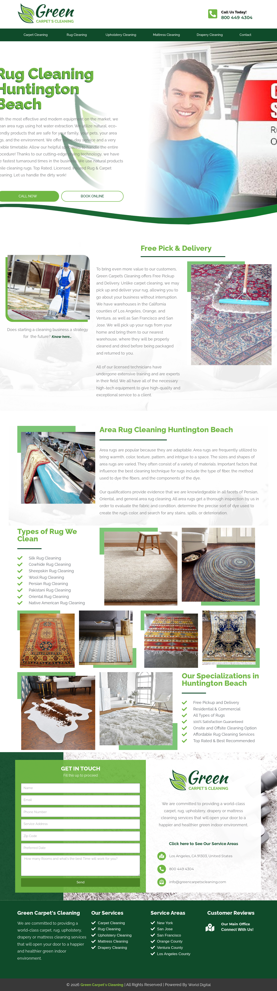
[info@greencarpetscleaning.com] (161, 882)
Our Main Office (235, 924)
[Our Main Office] (210, 927)
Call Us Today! (235, 12)
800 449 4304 (237, 17)
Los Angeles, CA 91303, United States (200, 856)
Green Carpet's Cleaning (101, 984)
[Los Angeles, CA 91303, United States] (161, 856)
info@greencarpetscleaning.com (197, 882)
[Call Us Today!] (213, 14)
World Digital (200, 984)
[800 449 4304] (161, 869)
